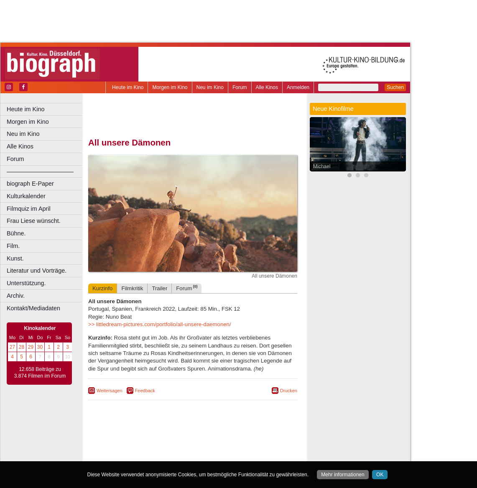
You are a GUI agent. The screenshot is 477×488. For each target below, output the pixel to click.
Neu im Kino (210, 87)
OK (379, 475)
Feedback (145, 390)
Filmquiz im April (29, 208)
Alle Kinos (267, 87)
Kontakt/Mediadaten (33, 308)
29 (30, 347)
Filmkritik (132, 288)
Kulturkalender (26, 196)
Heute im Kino (127, 87)
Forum (239, 87)
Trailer (159, 288)
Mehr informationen (342, 475)
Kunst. (15, 258)
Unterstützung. (26, 283)
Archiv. (16, 295)
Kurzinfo (102, 288)
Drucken (288, 390)
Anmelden (298, 87)
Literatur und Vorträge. (36, 270)
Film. (13, 246)
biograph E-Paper (30, 183)
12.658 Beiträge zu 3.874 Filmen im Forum (40, 372)
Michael (321, 166)
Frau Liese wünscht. (34, 220)
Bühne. (16, 233)
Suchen (395, 87)
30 (40, 347)
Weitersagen (109, 390)
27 (12, 347)
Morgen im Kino (169, 87)
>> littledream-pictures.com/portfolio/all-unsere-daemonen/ (159, 324)
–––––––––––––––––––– (40, 171)
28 (21, 347)
